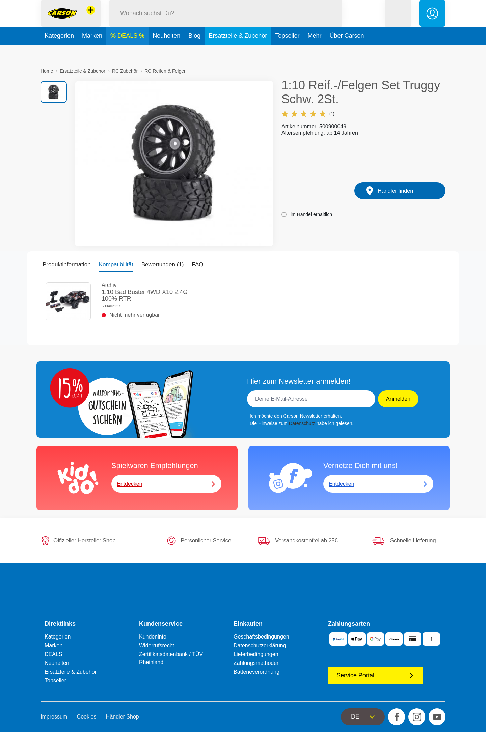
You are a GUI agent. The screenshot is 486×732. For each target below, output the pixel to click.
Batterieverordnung (256, 672)
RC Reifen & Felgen (165, 71)
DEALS (128, 52)
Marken (92, 52)
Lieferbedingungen (256, 654)
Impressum (53, 717)
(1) (307, 113)
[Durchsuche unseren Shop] (225, 21)
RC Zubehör (125, 71)
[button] (398, 21)
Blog (194, 52)
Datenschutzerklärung (260, 645)
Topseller (287, 52)
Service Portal (375, 675)
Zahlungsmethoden (257, 663)
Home (46, 71)
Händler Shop (122, 717)
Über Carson (346, 52)
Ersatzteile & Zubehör (238, 52)
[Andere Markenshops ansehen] (90, 18)
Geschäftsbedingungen (261, 637)
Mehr (314, 52)
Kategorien (59, 52)
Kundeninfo (152, 637)
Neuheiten (166, 52)
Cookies (87, 717)
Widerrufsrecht (156, 645)
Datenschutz (302, 423)
